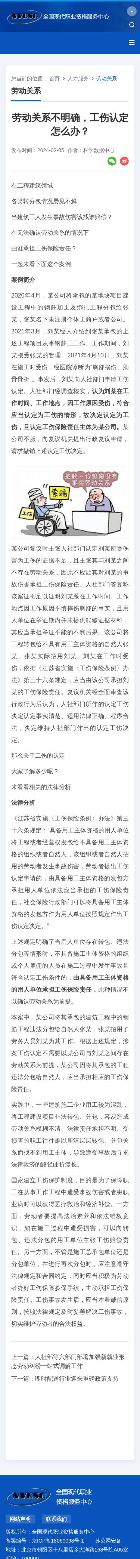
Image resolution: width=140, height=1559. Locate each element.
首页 (54, 78)
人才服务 (78, 78)
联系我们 (56, 1519)
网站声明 (20, 1519)
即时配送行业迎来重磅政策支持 (77, 1378)
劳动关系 (106, 78)
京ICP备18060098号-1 (58, 1541)
